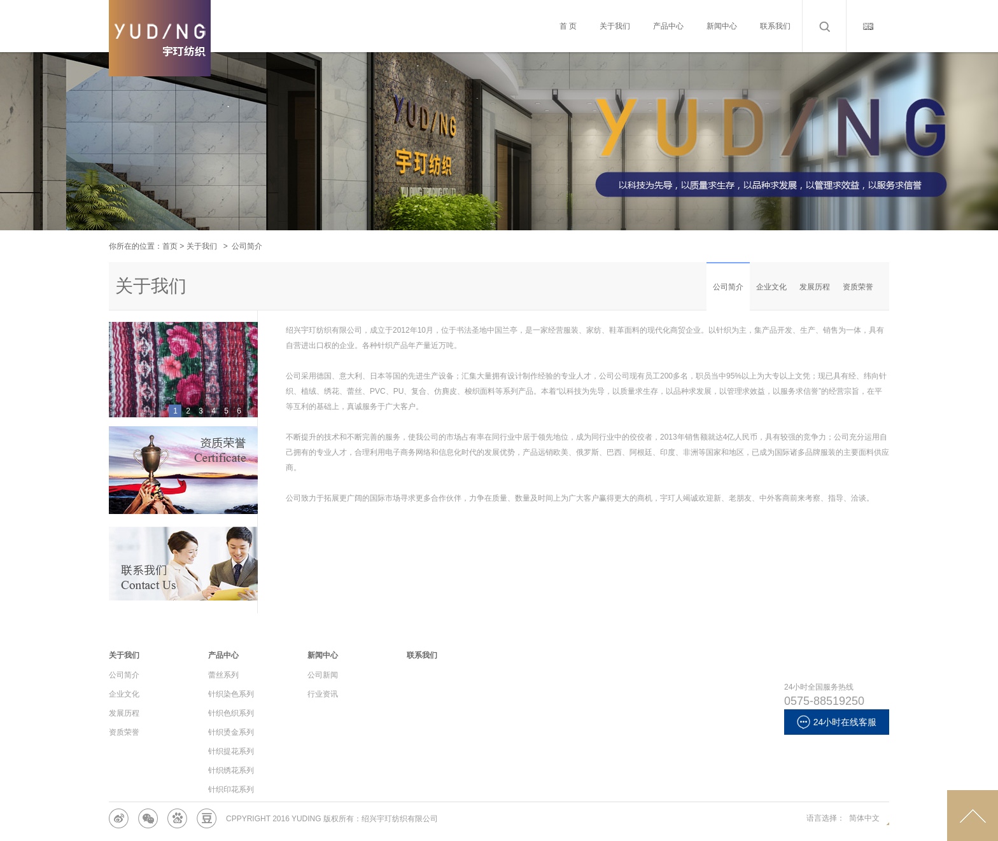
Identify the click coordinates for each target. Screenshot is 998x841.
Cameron (160, 57)
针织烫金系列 (231, 732)
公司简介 (728, 286)
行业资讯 (322, 694)
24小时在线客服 (837, 722)
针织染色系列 (231, 694)
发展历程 (814, 286)
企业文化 (771, 286)
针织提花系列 (231, 751)
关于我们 (201, 246)
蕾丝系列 (223, 675)
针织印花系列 (231, 789)
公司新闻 (322, 675)
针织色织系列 (231, 713)
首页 (170, 246)
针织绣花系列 (231, 770)
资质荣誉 (858, 286)
